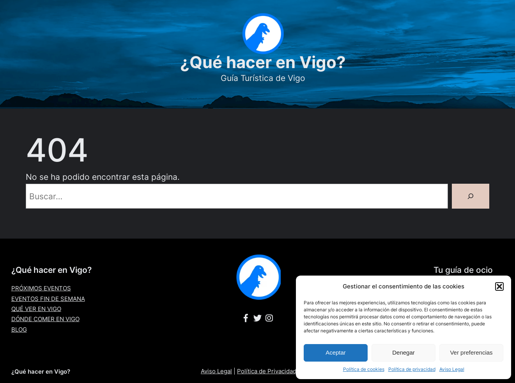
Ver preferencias (471, 352)
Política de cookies (363, 369)
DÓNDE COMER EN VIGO (45, 319)
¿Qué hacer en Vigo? (263, 62)
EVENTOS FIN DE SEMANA (48, 298)
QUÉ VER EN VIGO (36, 309)
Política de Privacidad (266, 371)
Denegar (403, 352)
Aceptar (336, 352)
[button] (499, 286)
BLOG (19, 329)
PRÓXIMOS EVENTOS (41, 288)
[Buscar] (470, 196)
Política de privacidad (411, 369)
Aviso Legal (451, 369)
